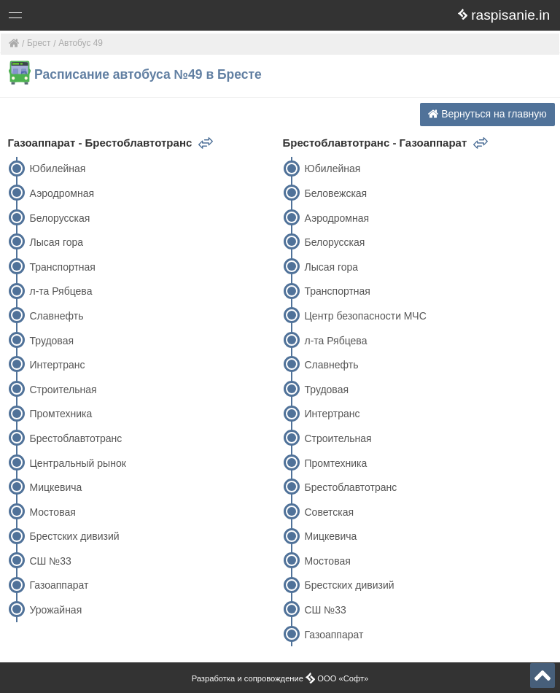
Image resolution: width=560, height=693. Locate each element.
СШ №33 (50, 561)
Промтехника (60, 413)
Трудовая (51, 340)
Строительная (62, 389)
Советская (329, 512)
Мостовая (52, 512)
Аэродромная (61, 193)
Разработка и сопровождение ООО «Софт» (280, 678)
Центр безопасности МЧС (365, 316)
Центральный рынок (77, 463)
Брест (38, 43)
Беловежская (335, 193)
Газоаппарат (58, 585)
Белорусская (59, 218)
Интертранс (57, 365)
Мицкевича (55, 487)
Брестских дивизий (74, 536)
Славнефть (56, 316)
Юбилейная (57, 168)
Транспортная (62, 267)
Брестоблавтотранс (75, 438)
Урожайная (55, 610)
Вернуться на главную (487, 114)
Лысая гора (56, 242)
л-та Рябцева (60, 291)
